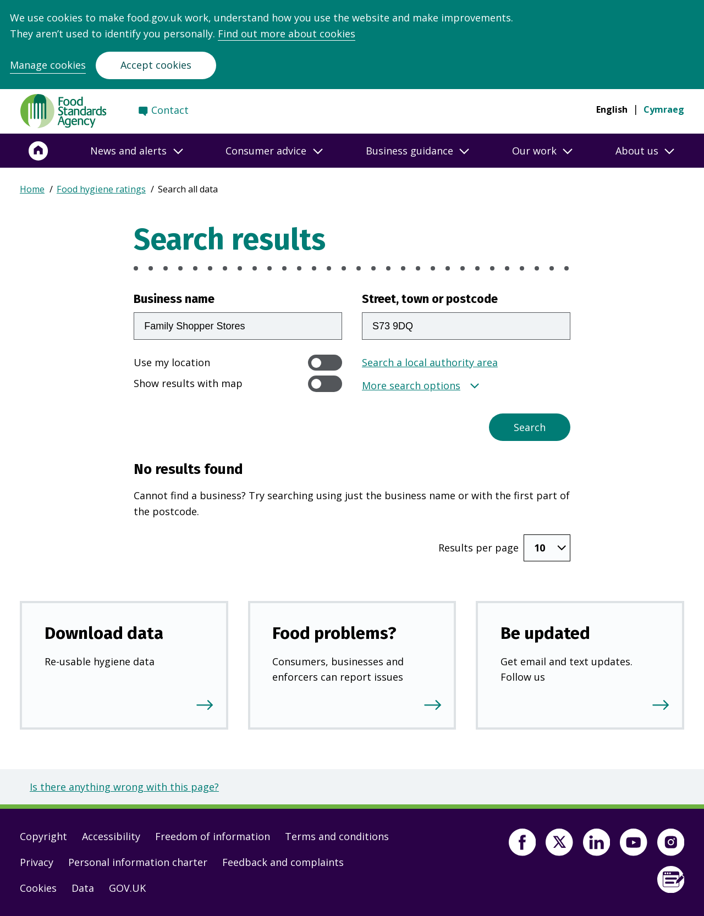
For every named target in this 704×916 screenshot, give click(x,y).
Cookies (38, 888)
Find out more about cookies (286, 33)
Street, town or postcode (430, 299)
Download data (104, 633)
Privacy (36, 862)
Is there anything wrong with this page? (124, 786)
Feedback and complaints (283, 862)
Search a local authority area (430, 362)
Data (83, 888)
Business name (174, 299)
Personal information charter (137, 862)
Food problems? (334, 633)
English (612, 109)
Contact (170, 110)
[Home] (38, 151)
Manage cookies (48, 64)
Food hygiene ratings (101, 189)
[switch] (325, 363)
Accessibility (111, 836)
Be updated (545, 633)
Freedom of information (212, 836)
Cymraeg (664, 109)
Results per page (478, 547)
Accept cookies (155, 64)
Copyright (43, 836)
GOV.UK (127, 888)
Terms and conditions (337, 836)
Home (32, 189)
